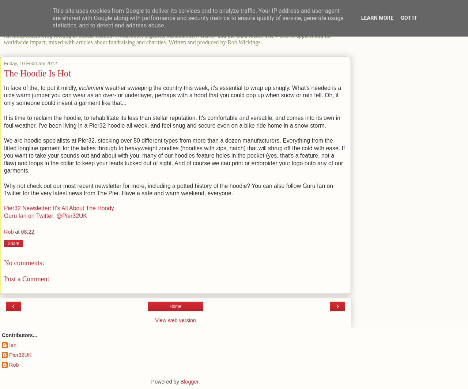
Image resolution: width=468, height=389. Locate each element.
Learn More (377, 18)
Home (175, 306)
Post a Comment (26, 279)
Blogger (190, 382)
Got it (409, 18)
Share (13, 243)
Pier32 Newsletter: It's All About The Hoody (59, 208)
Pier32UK (20, 355)
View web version (175, 320)
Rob (14, 365)
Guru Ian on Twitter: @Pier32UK (45, 216)
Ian (12, 345)
